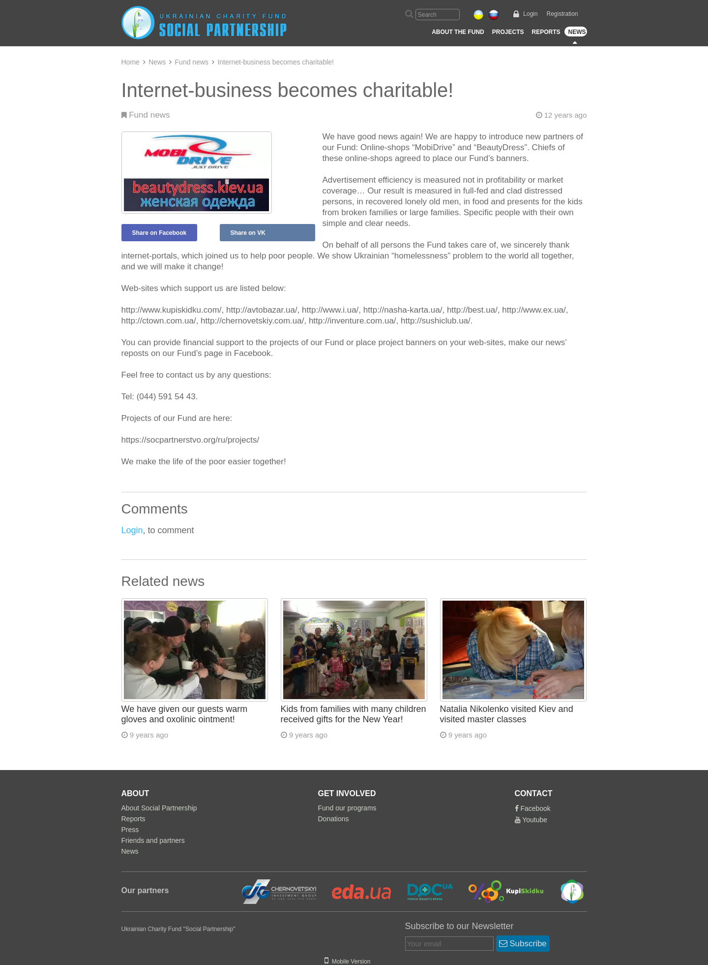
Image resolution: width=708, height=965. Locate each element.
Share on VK (248, 232)
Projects (508, 32)
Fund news (191, 62)
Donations (333, 819)
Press (130, 830)
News (577, 32)
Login (530, 13)
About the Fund (458, 32)
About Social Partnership (159, 808)
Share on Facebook (159, 232)
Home (130, 62)
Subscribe (523, 943)
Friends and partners (153, 840)
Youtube (531, 820)
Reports (545, 32)
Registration (562, 13)
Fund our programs (347, 808)
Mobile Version (347, 961)
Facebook (533, 808)
